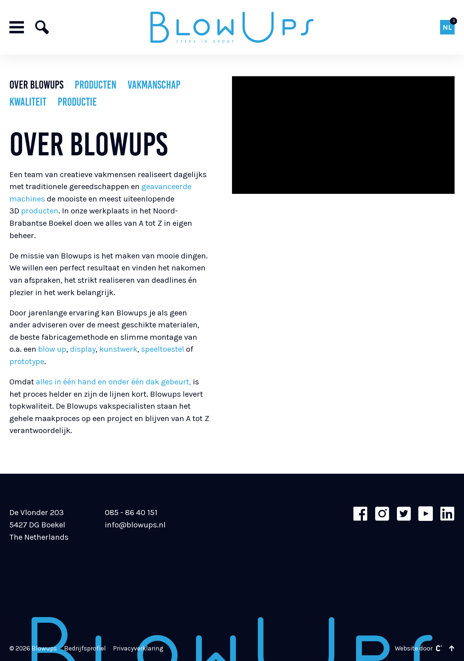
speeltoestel (163, 349)
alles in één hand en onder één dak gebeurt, (112, 382)
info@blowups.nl (135, 525)
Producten (95, 84)
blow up (51, 349)
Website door (418, 648)
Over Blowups (36, 84)
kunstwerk (118, 349)
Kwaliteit (27, 101)
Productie (77, 101)
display (83, 349)
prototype (26, 361)
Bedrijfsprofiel (85, 648)
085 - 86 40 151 (131, 512)
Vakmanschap (154, 84)
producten (39, 211)
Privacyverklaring (138, 648)
